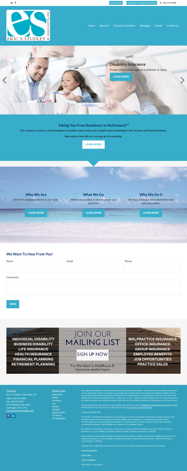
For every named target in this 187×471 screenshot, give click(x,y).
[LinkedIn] (12, 2)
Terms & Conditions (88, 460)
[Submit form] (12, 304)
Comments (12, 277)
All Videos (56, 415)
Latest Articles (58, 412)
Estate (55, 397)
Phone (128, 261)
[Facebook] (15, 2)
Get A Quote (115, 3)
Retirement (57, 394)
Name (9, 261)
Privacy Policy (86, 455)
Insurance (56, 400)
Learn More (121, 76)
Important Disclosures (89, 450)
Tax (54, 403)
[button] (104, 26)
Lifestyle (56, 409)
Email (70, 261)
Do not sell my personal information (139, 407)
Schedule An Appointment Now (141, 3)
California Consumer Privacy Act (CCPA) (156, 405)
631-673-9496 (168, 3)
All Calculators (59, 418)
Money (55, 406)
